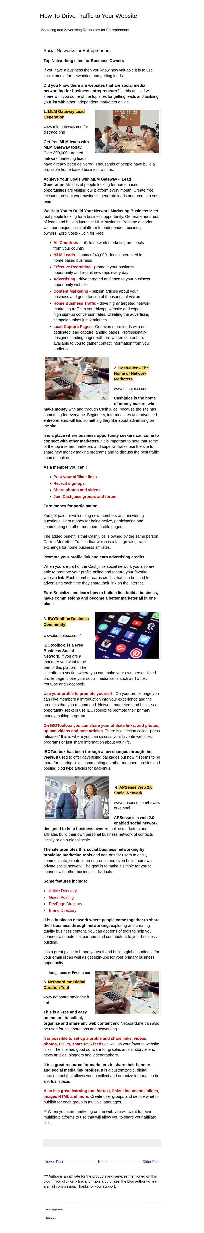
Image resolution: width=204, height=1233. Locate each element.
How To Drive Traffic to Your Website (88, 15)
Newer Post (54, 1162)
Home (103, 1162)
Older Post (150, 1162)
